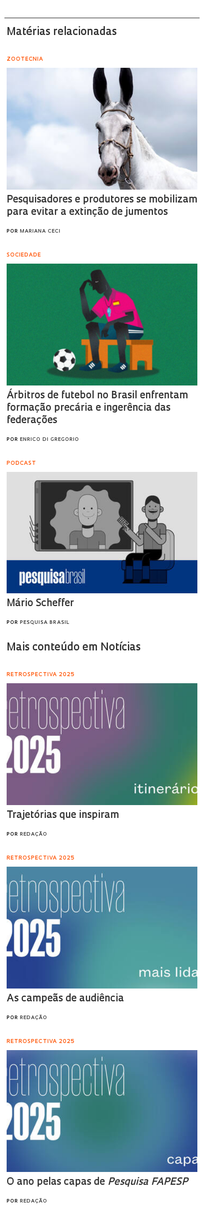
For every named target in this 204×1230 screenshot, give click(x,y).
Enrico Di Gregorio (49, 439)
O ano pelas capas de (97, 1182)
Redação (33, 834)
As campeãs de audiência (65, 999)
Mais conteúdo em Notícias (74, 647)
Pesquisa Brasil (44, 622)
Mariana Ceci (40, 231)
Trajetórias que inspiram (63, 815)
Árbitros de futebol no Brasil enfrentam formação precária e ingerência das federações (97, 408)
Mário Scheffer (40, 604)
